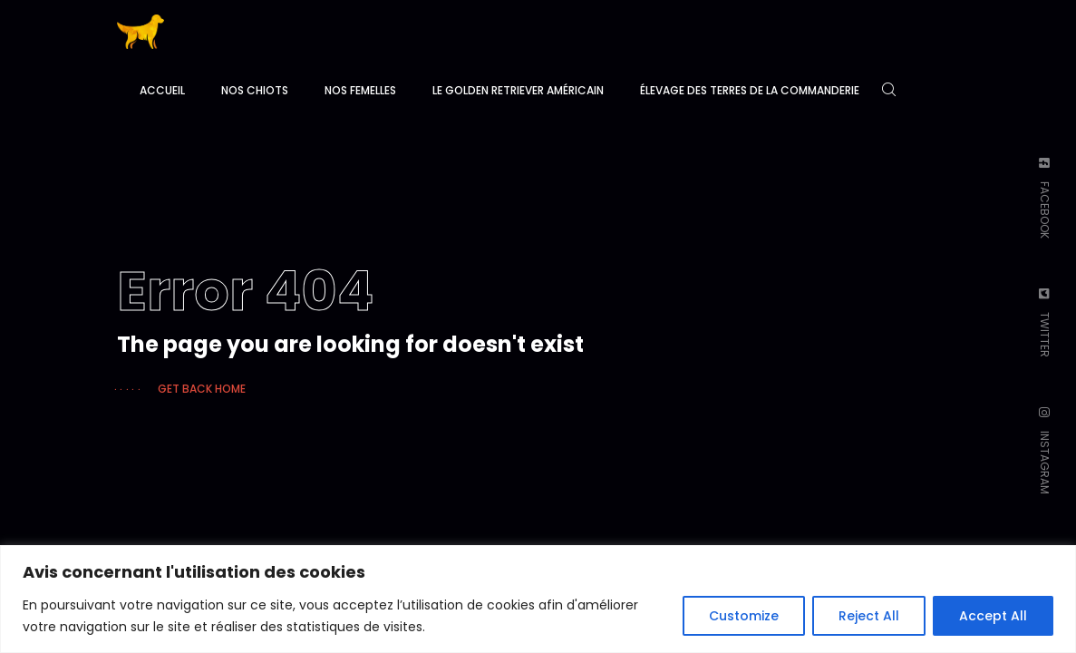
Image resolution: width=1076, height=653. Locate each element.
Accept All (993, 616)
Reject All (869, 616)
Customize (744, 616)
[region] (538, 599)
